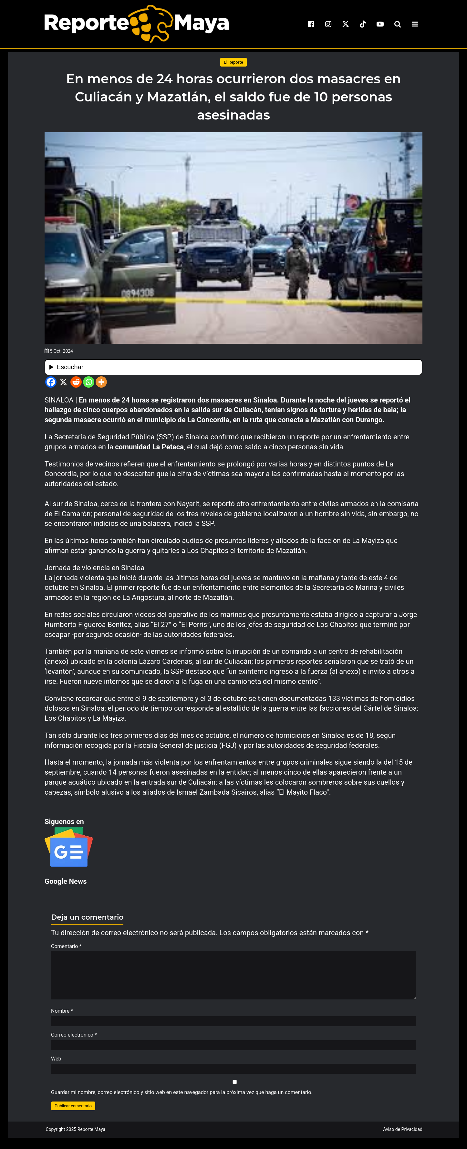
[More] (101, 382)
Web (56, 1062)
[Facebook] (51, 382)
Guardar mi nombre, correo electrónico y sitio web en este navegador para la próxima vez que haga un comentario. (182, 1095)
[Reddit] (76, 382)
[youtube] (380, 24)
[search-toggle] (397, 24)
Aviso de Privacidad (402, 1132)
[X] (63, 382)
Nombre (62, 1014)
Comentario (66, 946)
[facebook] (311, 24)
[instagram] (328, 24)
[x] (345, 24)
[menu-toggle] (414, 24)
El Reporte (233, 62)
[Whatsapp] (88, 382)
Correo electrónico (74, 1038)
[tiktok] (363, 24)
